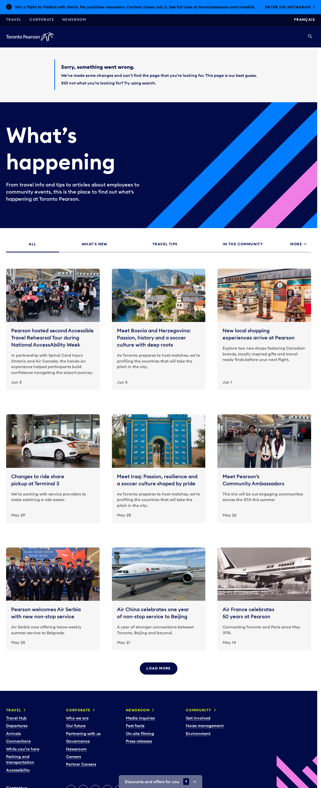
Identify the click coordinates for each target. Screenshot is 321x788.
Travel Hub (16, 718)
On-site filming (140, 733)
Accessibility (18, 770)
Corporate (41, 19)
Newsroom (74, 19)
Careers (73, 756)
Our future (76, 725)
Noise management (205, 725)
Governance (78, 741)
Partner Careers (81, 764)
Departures (16, 725)
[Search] (310, 36)
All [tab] (32, 244)
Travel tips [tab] (165, 244)
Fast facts (135, 725)
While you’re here (22, 748)
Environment (198, 733)
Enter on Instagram (288, 7)
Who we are (77, 718)
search (148, 82)
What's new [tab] (94, 244)
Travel (13, 19)
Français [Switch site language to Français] (304, 19)
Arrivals (13, 733)
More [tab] (296, 244)
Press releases (139, 741)
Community (199, 710)
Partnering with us (83, 733)
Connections (18, 741)
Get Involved (198, 718)
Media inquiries (140, 718)
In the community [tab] (243, 244)
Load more (158, 668)
